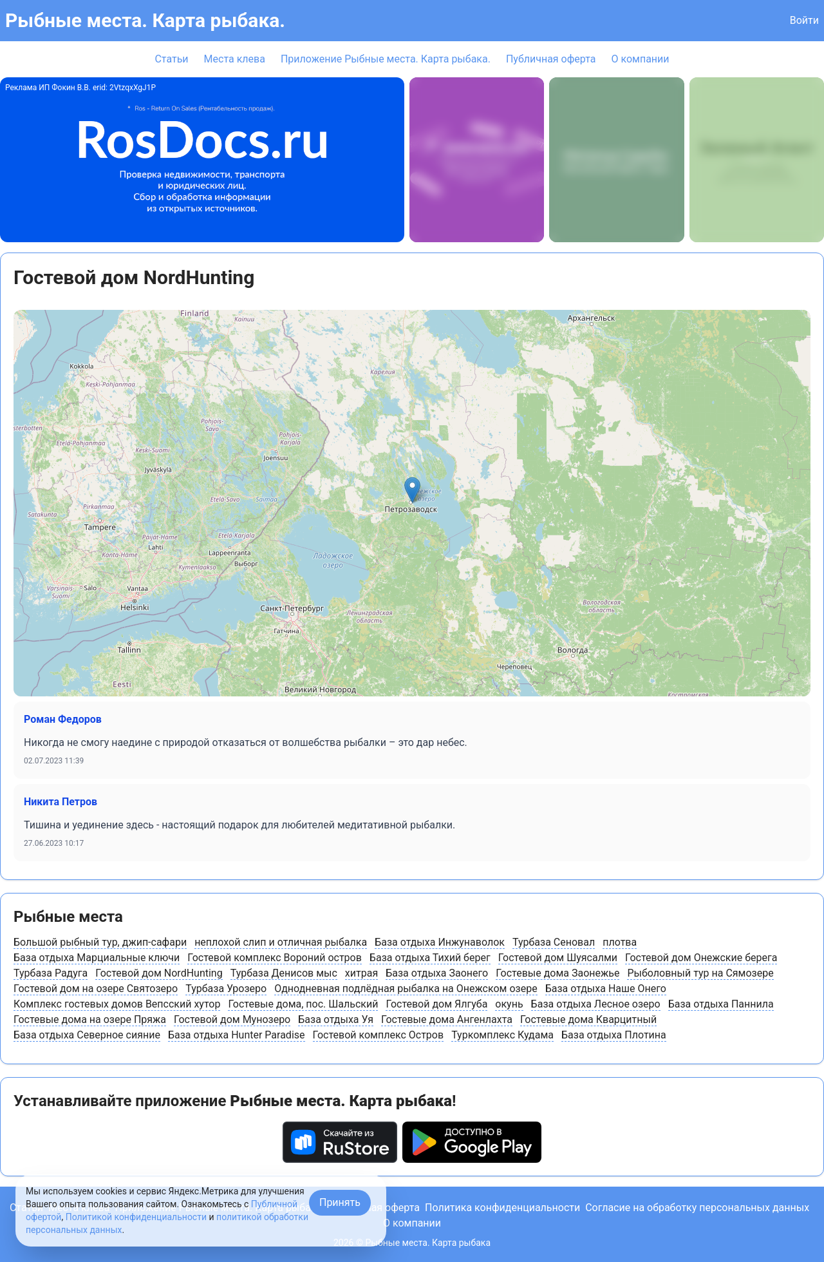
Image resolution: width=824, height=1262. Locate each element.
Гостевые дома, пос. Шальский (303, 1004)
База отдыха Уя (335, 1019)
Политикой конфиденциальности (136, 1217)
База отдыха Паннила (721, 1004)
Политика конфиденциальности (502, 1207)
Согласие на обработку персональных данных (697, 1207)
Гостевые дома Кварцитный (588, 1019)
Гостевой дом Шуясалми (557, 957)
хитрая (361, 973)
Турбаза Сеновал (553, 942)
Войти (804, 20)
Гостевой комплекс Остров (378, 1035)
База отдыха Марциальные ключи (97, 957)
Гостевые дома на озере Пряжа (90, 1019)
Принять (339, 1202)
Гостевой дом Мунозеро (232, 1019)
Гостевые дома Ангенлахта (446, 1019)
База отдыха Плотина (613, 1035)
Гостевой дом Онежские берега (701, 957)
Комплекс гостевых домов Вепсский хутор (117, 1004)
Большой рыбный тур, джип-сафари (100, 942)
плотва (620, 942)
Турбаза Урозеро (226, 988)
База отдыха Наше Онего (605, 988)
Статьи (171, 59)
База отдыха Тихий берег (430, 957)
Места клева (234, 59)
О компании (640, 59)
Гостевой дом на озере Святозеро (96, 988)
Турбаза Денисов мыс (283, 973)
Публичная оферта (551, 59)
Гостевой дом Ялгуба (436, 1004)
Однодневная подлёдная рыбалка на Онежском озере (405, 988)
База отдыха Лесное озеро (595, 1004)
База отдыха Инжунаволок (440, 942)
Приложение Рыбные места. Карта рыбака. (386, 59)
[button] (412, 490)
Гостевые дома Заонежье (557, 973)
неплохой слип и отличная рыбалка (280, 942)
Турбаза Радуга (51, 973)
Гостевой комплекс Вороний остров (274, 957)
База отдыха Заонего (437, 973)
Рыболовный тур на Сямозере (700, 973)
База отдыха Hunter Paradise (236, 1035)
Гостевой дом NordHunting (158, 973)
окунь (509, 1004)
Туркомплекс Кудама (502, 1035)
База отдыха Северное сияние (87, 1035)
